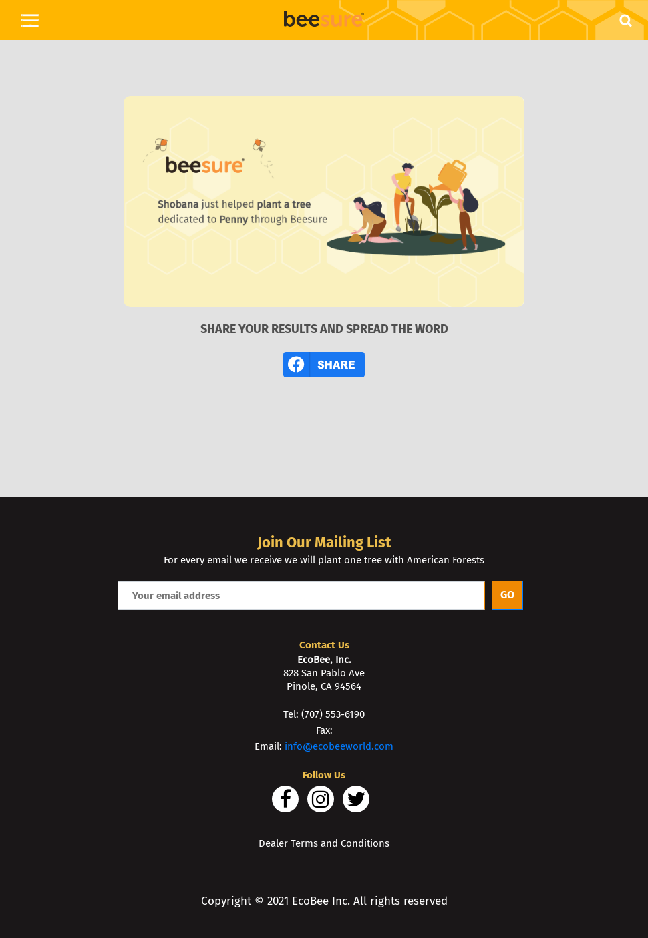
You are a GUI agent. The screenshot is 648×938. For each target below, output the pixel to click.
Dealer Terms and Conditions (324, 843)
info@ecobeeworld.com (339, 746)
